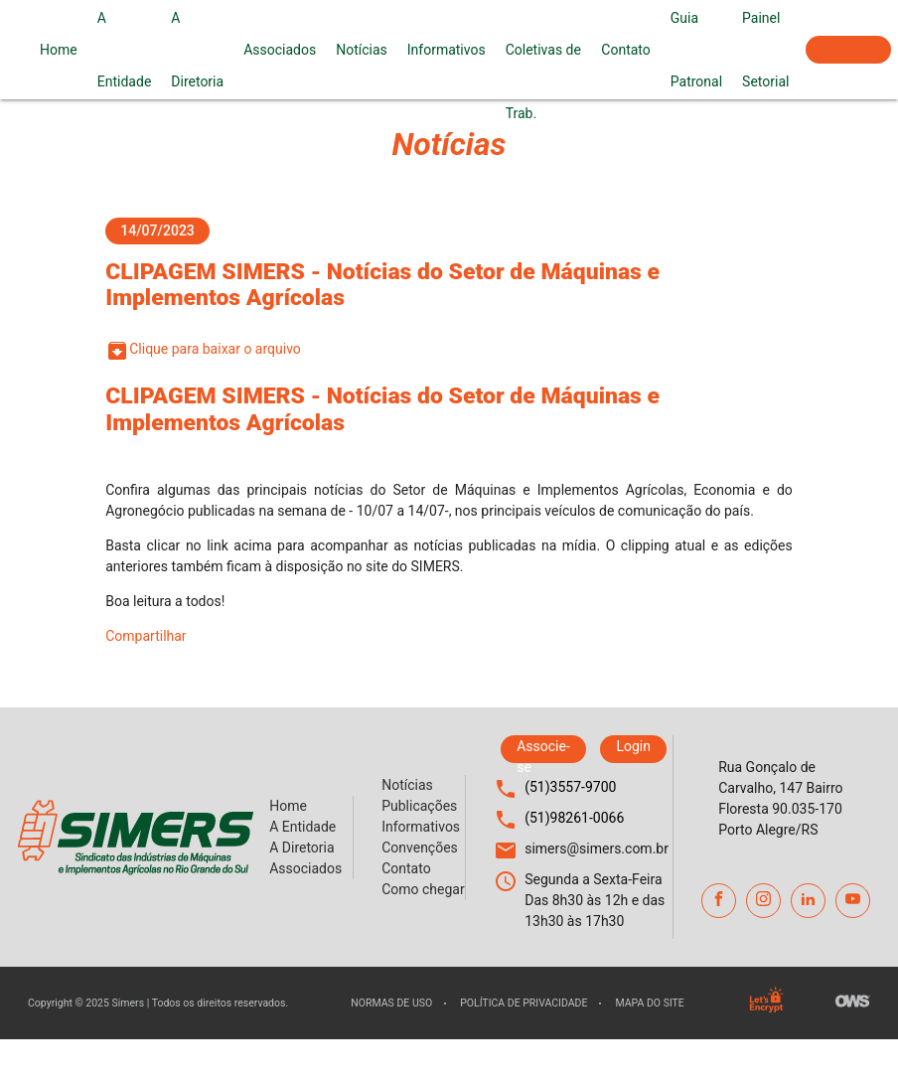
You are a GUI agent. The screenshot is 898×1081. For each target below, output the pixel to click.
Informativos (446, 50)
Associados (279, 50)
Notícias (361, 50)
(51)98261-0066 (574, 818)
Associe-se (848, 50)
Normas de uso (391, 1003)
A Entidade (124, 50)
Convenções (419, 847)
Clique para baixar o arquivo (203, 351)
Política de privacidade (523, 1003)
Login (633, 746)
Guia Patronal (696, 50)
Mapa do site (649, 1003)
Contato (625, 50)
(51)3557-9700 (570, 787)
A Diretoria (197, 50)
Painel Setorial (765, 50)
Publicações (419, 806)
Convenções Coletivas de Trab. (544, 50)
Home (58, 50)
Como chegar (423, 889)
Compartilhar (145, 636)
